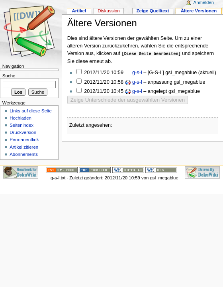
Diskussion (108, 10)
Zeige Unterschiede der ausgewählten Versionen (127, 99)
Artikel (79, 10)
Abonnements (24, 154)
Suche (9, 75)
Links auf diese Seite (31, 110)
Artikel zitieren (24, 147)
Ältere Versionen (199, 10)
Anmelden (204, 2)
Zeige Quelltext (153, 10)
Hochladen (20, 118)
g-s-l (136, 72)
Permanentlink (24, 139)
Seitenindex (21, 125)
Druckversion (23, 132)
